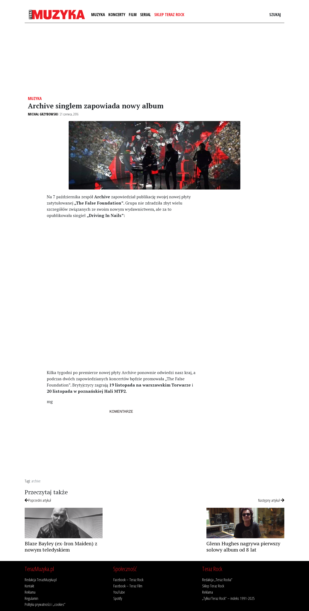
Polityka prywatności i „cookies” (45, 604)
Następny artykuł (271, 500)
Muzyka (98, 14)
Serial (145, 14)
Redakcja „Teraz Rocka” (217, 579)
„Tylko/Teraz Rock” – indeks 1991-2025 (228, 598)
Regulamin (31, 598)
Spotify (117, 598)
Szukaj (275, 14)
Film (133, 14)
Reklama (30, 592)
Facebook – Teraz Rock (128, 579)
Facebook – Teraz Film (127, 586)
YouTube (119, 592)
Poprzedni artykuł (38, 500)
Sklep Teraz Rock (169, 14)
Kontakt (29, 586)
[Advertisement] (154, 59)
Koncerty (116, 14)
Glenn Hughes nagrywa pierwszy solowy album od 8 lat (243, 546)
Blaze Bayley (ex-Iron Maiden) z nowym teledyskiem (61, 546)
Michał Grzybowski (43, 114)
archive (36, 481)
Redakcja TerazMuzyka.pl (41, 579)
